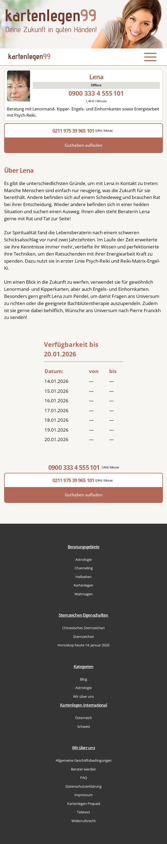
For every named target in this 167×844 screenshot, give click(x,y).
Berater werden (83, 769)
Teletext (83, 812)
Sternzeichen (83, 636)
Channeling (83, 567)
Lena (96, 76)
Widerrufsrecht (83, 820)
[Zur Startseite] (83, 24)
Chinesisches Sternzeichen (83, 627)
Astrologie (83, 559)
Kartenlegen (83, 585)
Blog (83, 679)
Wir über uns (83, 696)
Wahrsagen (83, 593)
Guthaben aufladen (83, 145)
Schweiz (83, 726)
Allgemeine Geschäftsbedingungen (84, 760)
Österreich (83, 717)
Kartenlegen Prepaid (83, 803)
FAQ (83, 777)
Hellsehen (84, 576)
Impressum (83, 794)
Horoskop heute (83, 645)
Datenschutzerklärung (83, 786)
